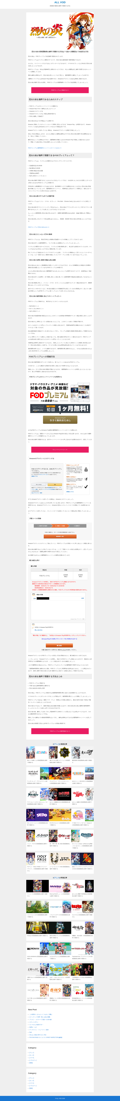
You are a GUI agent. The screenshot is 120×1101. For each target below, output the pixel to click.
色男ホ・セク (33, 1027)
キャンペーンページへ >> (60, 449)
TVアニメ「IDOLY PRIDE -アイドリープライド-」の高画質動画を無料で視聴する (37, 869)
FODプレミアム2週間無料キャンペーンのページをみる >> (44, 148)
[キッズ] (31, 1055)
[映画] (31, 1063)
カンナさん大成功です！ (36, 1024)
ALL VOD (60, 2)
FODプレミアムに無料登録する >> (60, 731)
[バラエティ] (32, 1060)
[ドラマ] (31, 1057)
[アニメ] (56, 744)
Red (30, 1032)
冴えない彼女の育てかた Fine (37, 1035)
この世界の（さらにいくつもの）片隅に (40, 1014)
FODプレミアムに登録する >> (60, 90)
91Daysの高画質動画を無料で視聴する (37, 935)
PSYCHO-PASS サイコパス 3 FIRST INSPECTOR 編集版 (45, 1037)
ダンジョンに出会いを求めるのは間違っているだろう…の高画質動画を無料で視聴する (82, 846)
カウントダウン (33, 1022)
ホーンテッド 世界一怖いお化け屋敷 (39, 1017)
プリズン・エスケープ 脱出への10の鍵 (40, 1019)
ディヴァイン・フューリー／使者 (39, 1029)
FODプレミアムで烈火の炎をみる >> (38, 227)
